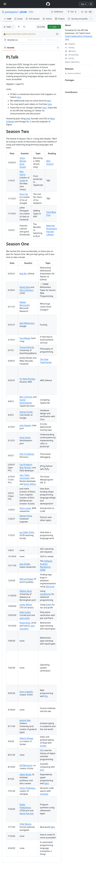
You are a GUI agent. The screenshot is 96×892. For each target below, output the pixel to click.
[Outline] (58, 48)
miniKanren (45, 594)
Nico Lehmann (26, 290)
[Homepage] (48, 4)
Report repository (72, 62)
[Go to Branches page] (19, 27)
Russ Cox (24, 194)
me (27, 118)
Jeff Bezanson (26, 765)
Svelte (22, 180)
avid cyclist (25, 618)
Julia (42, 769)
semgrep (44, 794)
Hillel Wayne (25, 824)
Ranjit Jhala (25, 287)
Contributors (71, 92)
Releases (69, 68)
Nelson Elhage (26, 738)
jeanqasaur (11, 12)
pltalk (23, 12)
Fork (72, 12)
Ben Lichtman (26, 396)
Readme (70, 44)
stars (70, 51)
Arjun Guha (25, 437)
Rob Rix (23, 273)
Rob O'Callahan (27, 454)
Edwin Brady (25, 774)
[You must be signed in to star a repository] (87, 12)
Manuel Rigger (26, 579)
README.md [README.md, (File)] (12, 40)
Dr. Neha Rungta (27, 378)
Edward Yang (26, 515)
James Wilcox (26, 604)
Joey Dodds (25, 564)
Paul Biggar (25, 338)
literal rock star (27, 813)
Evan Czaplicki (26, 691)
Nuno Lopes (25, 508)
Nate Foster (25, 612)
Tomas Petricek (27, 347)
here (19, 97)
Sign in (83, 4)
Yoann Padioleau (27, 788)
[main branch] (8, 27)
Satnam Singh (26, 412)
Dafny (48, 604)
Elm (46, 696)
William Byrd (25, 591)
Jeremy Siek (25, 720)
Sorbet (43, 745)
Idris (46, 783)
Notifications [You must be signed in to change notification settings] (57, 12)
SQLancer (50, 586)
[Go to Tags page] (24, 27)
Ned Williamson (27, 323)
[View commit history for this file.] (57, 34)
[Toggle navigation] (5, 4)
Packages (69, 80)
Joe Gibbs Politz (27, 532)
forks (69, 58)
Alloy (52, 827)
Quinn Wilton (30, 484)
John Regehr (25, 425)
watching (71, 55)
